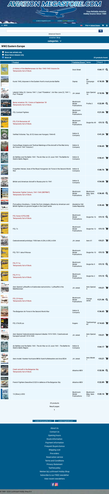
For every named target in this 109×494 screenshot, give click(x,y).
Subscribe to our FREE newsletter (54, 475)
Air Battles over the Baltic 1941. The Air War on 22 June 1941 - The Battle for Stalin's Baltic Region (41, 347)
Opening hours (54, 435)
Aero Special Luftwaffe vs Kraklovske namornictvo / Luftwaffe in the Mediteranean (38, 288)
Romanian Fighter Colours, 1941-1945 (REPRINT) (31, 192)
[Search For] (52, 30)
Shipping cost (54, 450)
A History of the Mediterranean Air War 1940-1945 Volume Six (36, 69)
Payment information (54, 443)
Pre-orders (54, 453)
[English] (81, 25)
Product (16, 62)
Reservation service (54, 457)
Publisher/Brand (78, 62)
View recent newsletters (54, 479)
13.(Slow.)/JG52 (19, 394)
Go (101, 30)
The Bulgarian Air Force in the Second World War (31, 311)
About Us (54, 428)
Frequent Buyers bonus (55, 446)
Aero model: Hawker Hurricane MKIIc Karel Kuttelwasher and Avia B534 (39, 359)
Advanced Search (55, 34)
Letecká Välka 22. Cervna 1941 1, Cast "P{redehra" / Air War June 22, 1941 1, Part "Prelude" (41, 93)
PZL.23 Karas (18, 299)
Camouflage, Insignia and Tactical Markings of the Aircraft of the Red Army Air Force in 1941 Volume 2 (41, 146)
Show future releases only (13, 55)
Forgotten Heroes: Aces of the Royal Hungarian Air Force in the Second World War (42, 170)
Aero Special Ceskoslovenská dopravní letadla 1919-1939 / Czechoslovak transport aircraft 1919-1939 (40, 335)
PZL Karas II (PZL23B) (21, 216)
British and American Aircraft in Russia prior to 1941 (32, 182)
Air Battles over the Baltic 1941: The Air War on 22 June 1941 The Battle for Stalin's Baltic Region (41, 158)
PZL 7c (15, 229)
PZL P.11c (16, 275)
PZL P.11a (16, 263)
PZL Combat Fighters (21, 112)
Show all (6, 58)
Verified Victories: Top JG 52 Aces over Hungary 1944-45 (34, 134)
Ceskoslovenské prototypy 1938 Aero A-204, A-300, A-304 (34, 241)
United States (95, 25)
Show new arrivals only (12, 52)
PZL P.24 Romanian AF (21, 121)
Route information (54, 439)
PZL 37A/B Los (18, 323)
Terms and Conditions (54, 461)
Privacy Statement (55, 464)
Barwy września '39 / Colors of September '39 (30, 102)
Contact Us (54, 432)
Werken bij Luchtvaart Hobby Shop (54, 471)
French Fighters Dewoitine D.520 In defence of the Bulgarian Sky (37, 382)
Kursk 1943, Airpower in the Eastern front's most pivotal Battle (36, 81)
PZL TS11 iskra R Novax (22, 252)
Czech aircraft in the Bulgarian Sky (26, 369)
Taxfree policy (54, 468)
